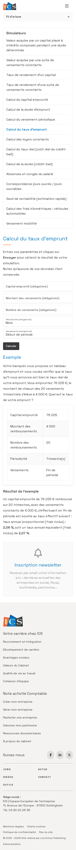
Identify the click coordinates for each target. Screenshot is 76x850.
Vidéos (8, 777)
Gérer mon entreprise (17, 709)
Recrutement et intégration (22, 641)
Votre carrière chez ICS (23, 633)
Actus (42, 769)
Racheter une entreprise (20, 717)
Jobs (7, 769)
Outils (8, 784)
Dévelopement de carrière (21, 649)
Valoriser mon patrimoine (20, 725)
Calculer (11, 346)
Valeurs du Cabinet (16, 665)
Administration (12, 844)
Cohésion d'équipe (16, 681)
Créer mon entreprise (17, 701)
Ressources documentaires (22, 733)
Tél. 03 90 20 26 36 (16, 810)
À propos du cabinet (17, 741)
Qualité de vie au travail (19, 673)
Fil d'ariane (13, 16)
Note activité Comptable (25, 693)
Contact (44, 777)
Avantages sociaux (16, 657)
